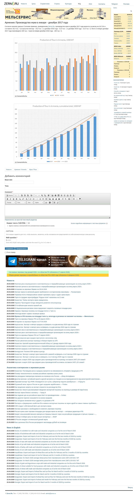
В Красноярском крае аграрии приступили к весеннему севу (36, 338)
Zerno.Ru (51, 26)
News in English (13, 428)
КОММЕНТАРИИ (119, 80)
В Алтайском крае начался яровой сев (28, 305)
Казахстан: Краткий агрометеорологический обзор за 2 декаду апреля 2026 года (43, 343)
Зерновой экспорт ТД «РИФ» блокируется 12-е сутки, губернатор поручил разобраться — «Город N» (50, 382)
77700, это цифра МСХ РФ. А (122, 116)
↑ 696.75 (129, 25)
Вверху (130, 487)
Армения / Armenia (20, 169)
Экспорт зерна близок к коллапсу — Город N (30, 392)
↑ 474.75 (129, 17)
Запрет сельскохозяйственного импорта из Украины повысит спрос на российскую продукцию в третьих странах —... (56, 414)
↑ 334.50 (129, 19)
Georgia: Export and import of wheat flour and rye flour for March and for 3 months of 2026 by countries (49, 471)
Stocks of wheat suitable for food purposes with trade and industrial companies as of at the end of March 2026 (51, 466)
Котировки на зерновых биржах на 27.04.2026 (31, 322)
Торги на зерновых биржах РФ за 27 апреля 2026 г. (32, 335)
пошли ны (117, 82)
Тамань (116, 43)
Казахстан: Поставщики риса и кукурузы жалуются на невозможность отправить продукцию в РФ (49, 371)
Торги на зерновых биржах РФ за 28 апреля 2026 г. (32, 319)
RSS (90, 4)
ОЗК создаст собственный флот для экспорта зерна (33, 406)
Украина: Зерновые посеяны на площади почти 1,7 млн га (35, 311)
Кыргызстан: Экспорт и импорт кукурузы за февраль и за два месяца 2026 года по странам (47, 324)
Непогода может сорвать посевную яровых (30, 313)
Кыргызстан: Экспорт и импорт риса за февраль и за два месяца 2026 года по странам (45, 327)
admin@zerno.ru (51, 493)
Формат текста (12, 223)
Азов (115, 33)
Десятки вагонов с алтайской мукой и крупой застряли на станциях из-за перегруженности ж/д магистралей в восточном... (58, 379)
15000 (128, 33)
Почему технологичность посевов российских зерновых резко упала (39, 373)
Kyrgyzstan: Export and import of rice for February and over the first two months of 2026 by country (48, 439)
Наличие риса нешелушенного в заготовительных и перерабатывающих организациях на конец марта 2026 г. (53, 284)
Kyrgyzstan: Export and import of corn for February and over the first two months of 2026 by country (48, 436)
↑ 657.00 (129, 23)
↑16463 (128, 58)
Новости (26, 4)
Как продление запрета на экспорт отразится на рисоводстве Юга (38, 387)
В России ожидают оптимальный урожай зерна (31, 419)
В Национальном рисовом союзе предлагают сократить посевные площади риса (43, 308)
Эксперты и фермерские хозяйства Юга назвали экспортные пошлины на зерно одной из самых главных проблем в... (56, 403)
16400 (128, 40)
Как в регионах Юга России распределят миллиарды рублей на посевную (40, 422)
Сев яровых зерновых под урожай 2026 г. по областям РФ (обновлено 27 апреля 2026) (38, 272)
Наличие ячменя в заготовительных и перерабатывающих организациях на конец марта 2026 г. (48, 346)
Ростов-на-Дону (118, 36)
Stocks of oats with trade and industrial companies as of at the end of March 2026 (42, 442)
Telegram (114, 4)
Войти (115, 7)
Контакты (102, 4)
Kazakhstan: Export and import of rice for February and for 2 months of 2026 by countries (44, 455)
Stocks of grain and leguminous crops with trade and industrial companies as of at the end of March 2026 (50, 463)
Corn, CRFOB (118, 51)
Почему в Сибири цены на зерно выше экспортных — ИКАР (36, 417)
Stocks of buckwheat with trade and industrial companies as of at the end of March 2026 (44, 433)
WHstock (116, 58)
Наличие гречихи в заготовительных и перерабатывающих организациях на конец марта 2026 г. (48, 286)
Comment (9, 192)
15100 (128, 36)
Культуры (71, 4)
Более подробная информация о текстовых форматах (88, 223)
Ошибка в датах (118, 99)
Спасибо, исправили (119, 91)
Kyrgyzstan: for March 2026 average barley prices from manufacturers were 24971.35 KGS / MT (47, 460)
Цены (35, 4)
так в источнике (118, 108)
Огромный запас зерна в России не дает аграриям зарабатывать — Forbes (41, 384)
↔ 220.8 (128, 51)
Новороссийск (118, 40)
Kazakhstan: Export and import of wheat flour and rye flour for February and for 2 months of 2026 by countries (51, 452)
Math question (11, 237)
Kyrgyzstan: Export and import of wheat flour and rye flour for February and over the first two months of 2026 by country (55, 477)
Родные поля (117, 104)
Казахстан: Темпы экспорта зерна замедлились (31, 300)
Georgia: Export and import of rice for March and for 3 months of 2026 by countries (42, 474)
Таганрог (116, 38)
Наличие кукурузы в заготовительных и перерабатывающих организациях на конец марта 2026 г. (49, 349)
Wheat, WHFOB (118, 48)
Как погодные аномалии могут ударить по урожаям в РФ (34, 400)
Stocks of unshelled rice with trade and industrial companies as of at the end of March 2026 (45, 431)
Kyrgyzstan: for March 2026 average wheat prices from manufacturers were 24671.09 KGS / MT (47, 458)
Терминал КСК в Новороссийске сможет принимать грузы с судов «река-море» (42, 295)
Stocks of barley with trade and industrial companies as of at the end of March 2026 (43, 447)
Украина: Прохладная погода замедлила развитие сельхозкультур (38, 303)
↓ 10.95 (129, 21)
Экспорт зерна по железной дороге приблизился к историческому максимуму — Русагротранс (48, 292)
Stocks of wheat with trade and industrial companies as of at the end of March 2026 (42, 469)
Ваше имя (8, 180)
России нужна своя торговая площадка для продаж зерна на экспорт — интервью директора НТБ (49, 411)
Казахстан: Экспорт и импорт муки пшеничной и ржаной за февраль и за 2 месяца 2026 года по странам (51, 354)
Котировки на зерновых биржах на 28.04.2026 (31, 289)
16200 (128, 43)
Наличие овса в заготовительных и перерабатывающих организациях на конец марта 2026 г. (47, 330)
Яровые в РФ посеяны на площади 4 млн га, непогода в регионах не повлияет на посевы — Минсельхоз (54, 316)
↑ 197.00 (129, 28)
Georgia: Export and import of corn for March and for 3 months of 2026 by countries (43, 482)
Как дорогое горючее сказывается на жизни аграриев (33, 398)
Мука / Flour (33, 169)
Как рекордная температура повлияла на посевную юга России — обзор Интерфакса (44, 376)
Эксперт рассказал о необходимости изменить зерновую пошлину (38, 409)
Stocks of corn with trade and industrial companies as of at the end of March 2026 (42, 450)
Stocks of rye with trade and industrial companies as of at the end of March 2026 (41, 444)
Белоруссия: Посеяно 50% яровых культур (30, 351)
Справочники (46, 4)
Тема (6, 186)
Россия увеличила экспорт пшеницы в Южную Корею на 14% (36, 341)
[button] (9, 195)
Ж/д (79, 4)
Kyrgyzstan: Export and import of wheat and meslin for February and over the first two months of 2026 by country (52, 479)
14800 (128, 38)
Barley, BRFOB (118, 53)
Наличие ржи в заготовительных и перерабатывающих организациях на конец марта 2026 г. (47, 332)
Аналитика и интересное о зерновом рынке (26, 368)
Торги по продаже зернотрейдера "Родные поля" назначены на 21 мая (39, 297)
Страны (59, 4)
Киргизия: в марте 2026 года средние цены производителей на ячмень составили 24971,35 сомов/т (49, 362)
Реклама (126, 4)
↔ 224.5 (128, 53)
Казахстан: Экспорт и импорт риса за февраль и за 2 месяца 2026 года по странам (44, 357)
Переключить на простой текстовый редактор (21, 220)
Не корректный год (119, 95)
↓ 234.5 (128, 48)
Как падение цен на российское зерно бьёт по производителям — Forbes (40, 395)
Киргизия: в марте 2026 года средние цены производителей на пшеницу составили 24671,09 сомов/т (50, 359)
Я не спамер (11, 252)
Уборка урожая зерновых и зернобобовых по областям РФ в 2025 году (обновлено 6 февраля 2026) (43, 275)
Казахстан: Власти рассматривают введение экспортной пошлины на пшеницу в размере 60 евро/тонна (51, 390)
